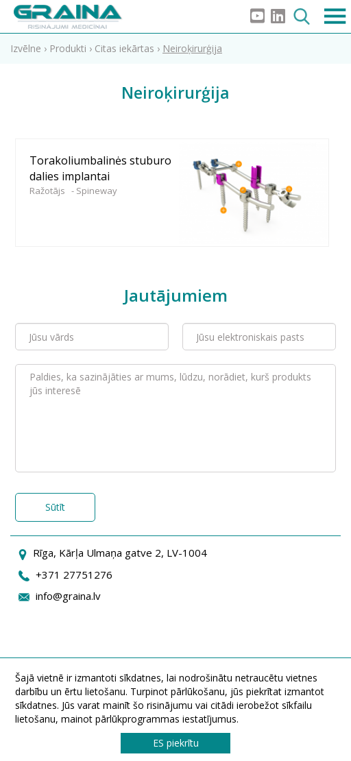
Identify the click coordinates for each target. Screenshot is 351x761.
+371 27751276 (74, 574)
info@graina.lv (68, 596)
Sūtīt (55, 507)
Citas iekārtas (124, 48)
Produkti (67, 48)
